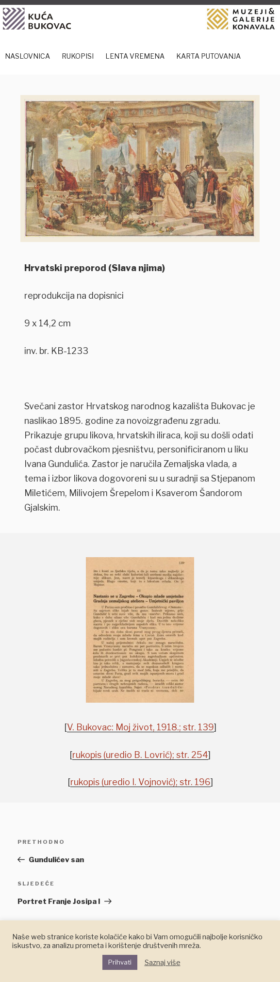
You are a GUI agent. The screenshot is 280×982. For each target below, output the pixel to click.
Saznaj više (163, 962)
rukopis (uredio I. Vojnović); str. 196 (140, 782)
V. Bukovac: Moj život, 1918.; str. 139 (140, 727)
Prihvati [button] (120, 962)
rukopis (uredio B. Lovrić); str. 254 (140, 755)
